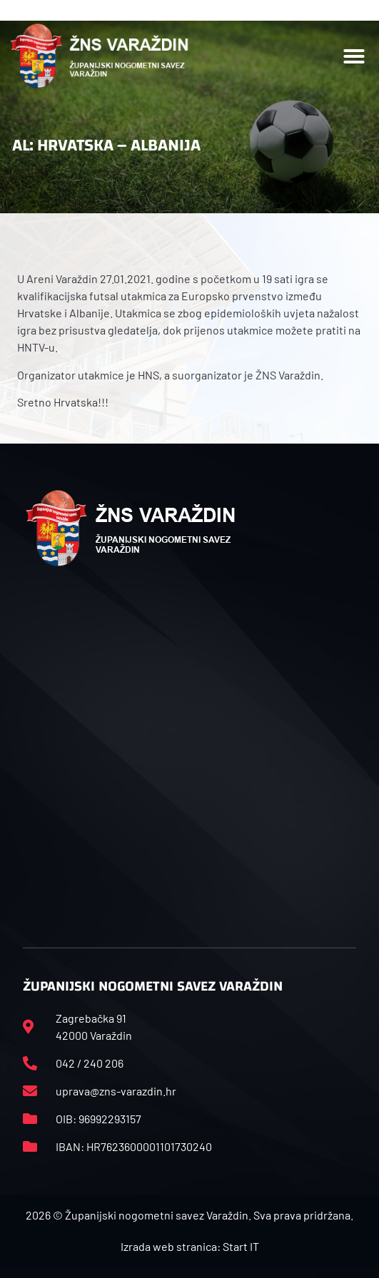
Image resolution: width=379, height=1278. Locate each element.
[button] (354, 56)
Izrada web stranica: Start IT (190, 1246)
